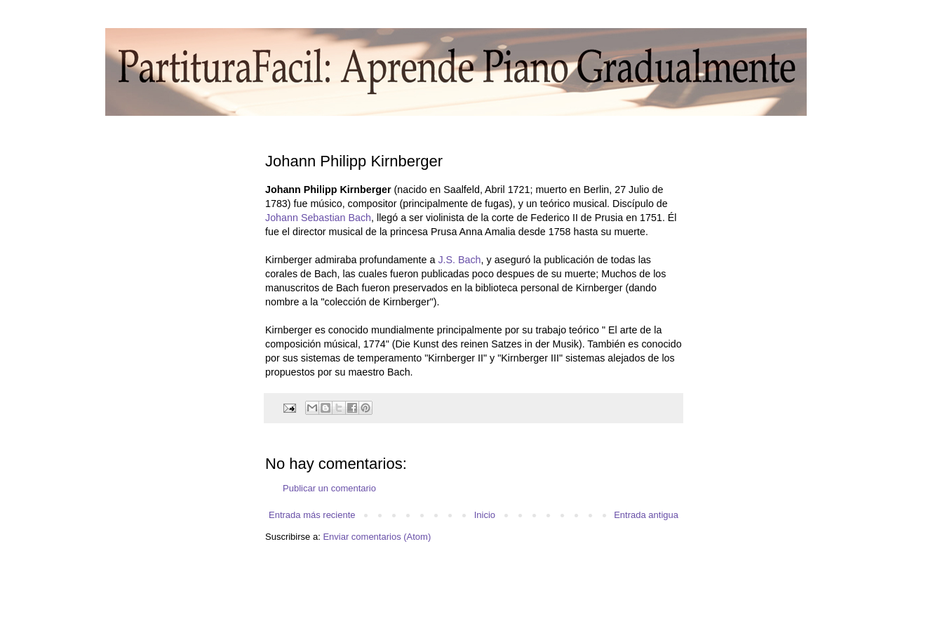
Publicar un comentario (329, 488)
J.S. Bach (459, 259)
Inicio (484, 515)
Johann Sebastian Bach (318, 217)
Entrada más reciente (312, 515)
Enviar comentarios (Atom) (377, 536)
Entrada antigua (646, 515)
